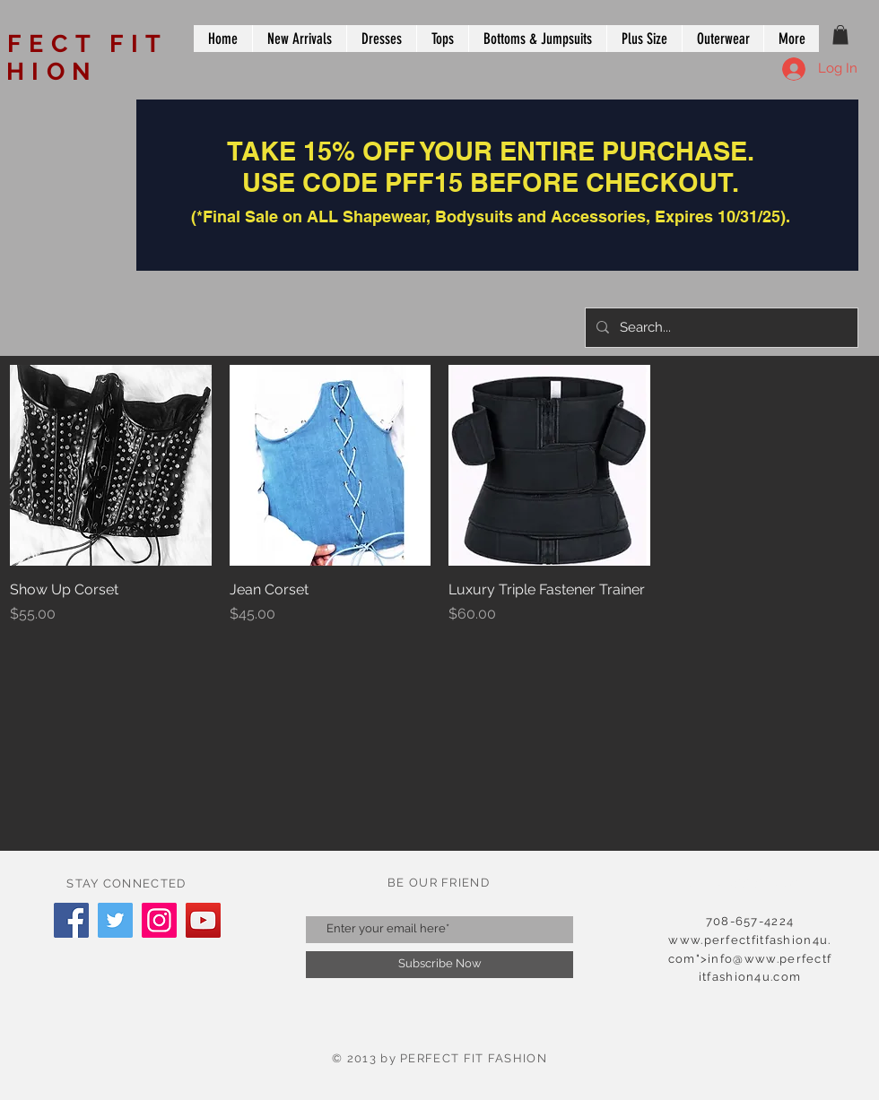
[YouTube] (203, 920)
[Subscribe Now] (439, 964)
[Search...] (720, 327)
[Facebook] (71, 920)
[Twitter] (115, 920)
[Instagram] (159, 920)
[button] (840, 35)
